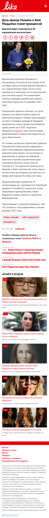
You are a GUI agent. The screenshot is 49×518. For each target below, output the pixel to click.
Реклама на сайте (9, 450)
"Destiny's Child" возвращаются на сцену (21, 429)
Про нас (5, 447)
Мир (12, 16)
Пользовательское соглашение (14, 461)
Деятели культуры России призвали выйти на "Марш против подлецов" (24, 300)
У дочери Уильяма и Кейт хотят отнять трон (24, 259)
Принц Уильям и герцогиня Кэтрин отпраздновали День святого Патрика (22, 251)
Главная (5, 16)
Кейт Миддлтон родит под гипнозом (20, 266)
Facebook (26, 238)
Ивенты (5, 453)
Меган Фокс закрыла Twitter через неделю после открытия (23, 335)
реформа (18, 130)
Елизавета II (9, 222)
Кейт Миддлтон (30, 217)
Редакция (6, 455)
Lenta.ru (20, 229)
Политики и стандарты (11, 458)
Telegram (6, 241)
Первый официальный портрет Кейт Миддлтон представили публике (19, 367)
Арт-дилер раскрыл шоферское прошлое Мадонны (22, 399)
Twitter (35, 238)
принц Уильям (11, 217)
